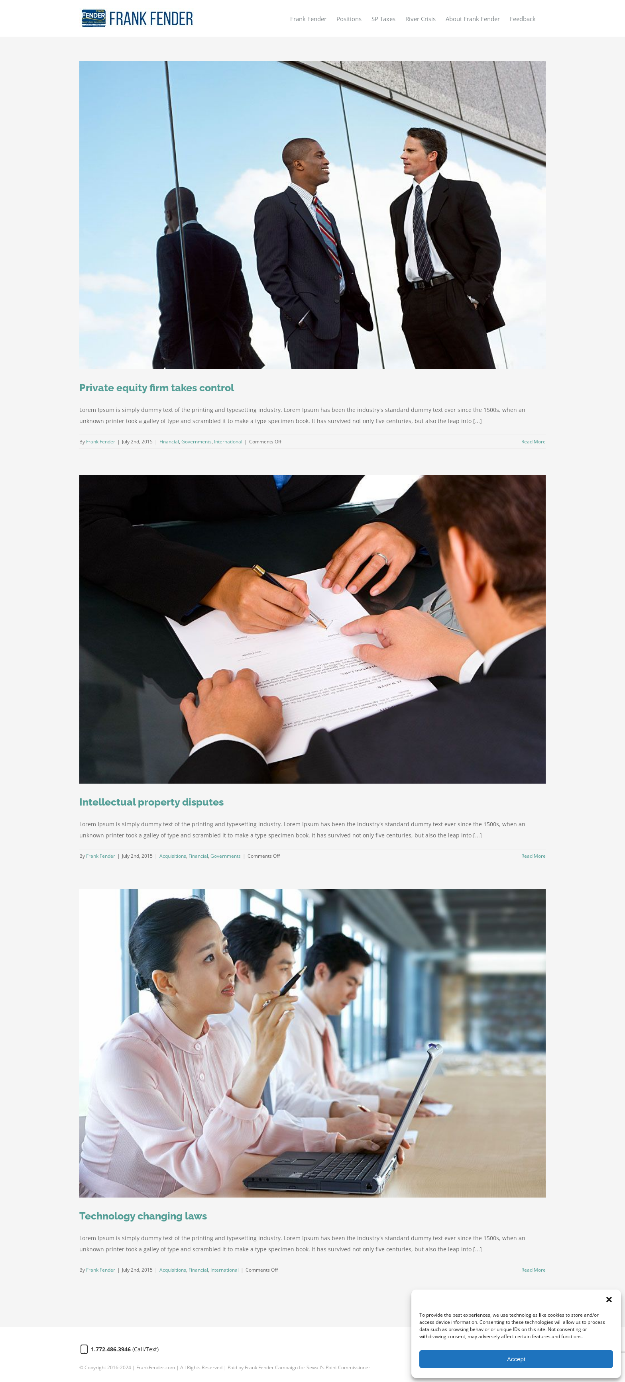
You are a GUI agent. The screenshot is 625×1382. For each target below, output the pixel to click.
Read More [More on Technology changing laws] (533, 1269)
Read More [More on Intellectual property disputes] (533, 856)
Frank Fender (100, 441)
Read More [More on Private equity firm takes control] (533, 441)
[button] (609, 1300)
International (228, 441)
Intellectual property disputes (151, 802)
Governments (196, 441)
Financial (169, 441)
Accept (516, 1359)
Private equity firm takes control (156, 388)
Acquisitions (172, 856)
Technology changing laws (143, 1216)
